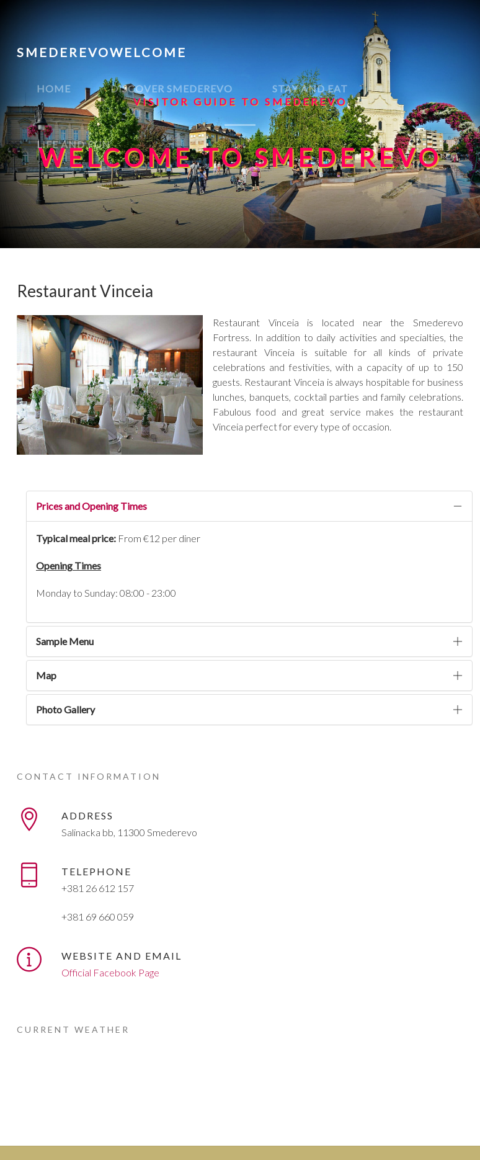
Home (54, 88)
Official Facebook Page (110, 972)
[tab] (249, 506)
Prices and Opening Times (91, 506)
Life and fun (73, 144)
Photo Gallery (65, 709)
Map (46, 675)
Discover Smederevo (171, 88)
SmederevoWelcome (102, 52)
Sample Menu (65, 641)
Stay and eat (310, 88)
